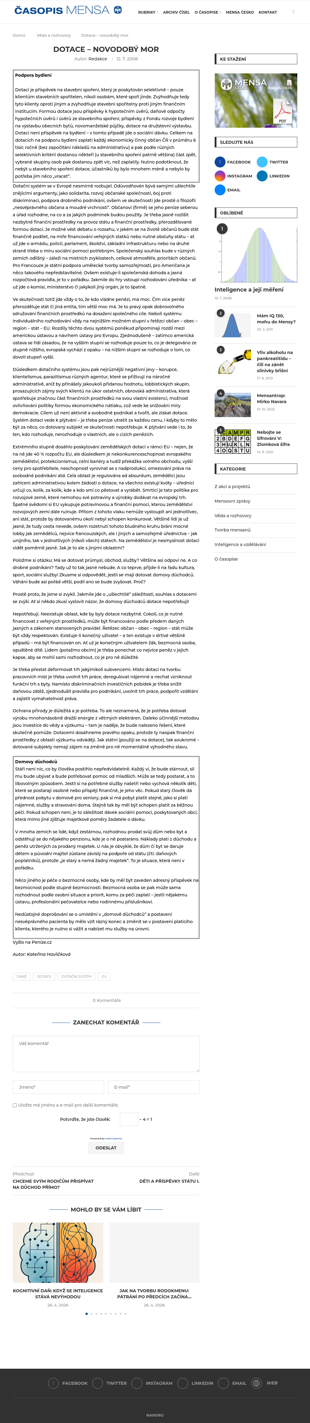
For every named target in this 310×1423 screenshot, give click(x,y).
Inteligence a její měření (249, 289)
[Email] (235, 189)
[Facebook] (235, 162)
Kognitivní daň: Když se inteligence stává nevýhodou (58, 1294)
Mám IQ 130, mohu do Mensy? (276, 319)
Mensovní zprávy (232, 500)
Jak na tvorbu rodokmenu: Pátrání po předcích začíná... (154, 1294)
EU (104, 976)
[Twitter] (277, 162)
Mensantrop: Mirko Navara (271, 398)
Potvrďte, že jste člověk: (85, 1119)
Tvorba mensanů (233, 529)
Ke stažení (233, 59)
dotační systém (76, 976)
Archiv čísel (176, 12)
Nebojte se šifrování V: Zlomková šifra (273, 438)
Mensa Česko (240, 12)
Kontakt (268, 12)
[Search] (294, 38)
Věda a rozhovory (233, 515)
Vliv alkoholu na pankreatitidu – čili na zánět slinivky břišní (274, 361)
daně (22, 976)
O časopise (206, 12)
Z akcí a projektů (232, 486)
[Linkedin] (277, 175)
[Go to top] (155, 1415)
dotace (44, 976)
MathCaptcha (113, 1138)
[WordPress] (257, 1383)
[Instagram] (235, 175)
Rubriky (147, 12)
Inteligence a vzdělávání (240, 544)
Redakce (97, 59)
